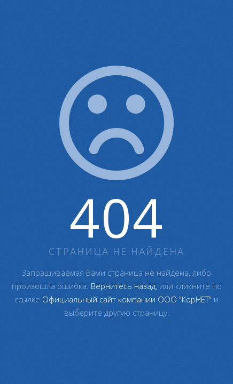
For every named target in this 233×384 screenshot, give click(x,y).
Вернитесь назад (123, 286)
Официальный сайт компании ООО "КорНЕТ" (127, 299)
